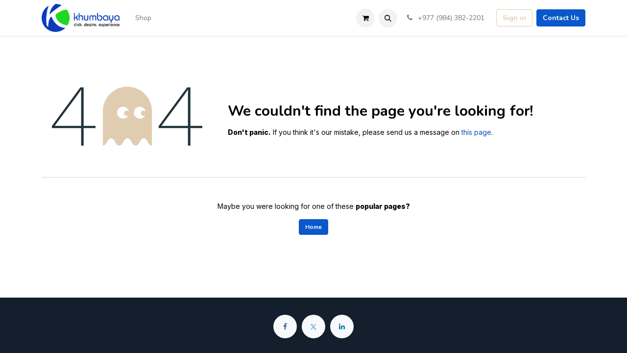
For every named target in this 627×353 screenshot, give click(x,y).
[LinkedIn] (342, 326)
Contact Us (561, 18)
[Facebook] (285, 326)
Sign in (514, 18)
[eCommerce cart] (365, 18)
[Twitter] (313, 326)
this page (476, 132)
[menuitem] (143, 18)
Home (313, 227)
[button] (388, 18)
